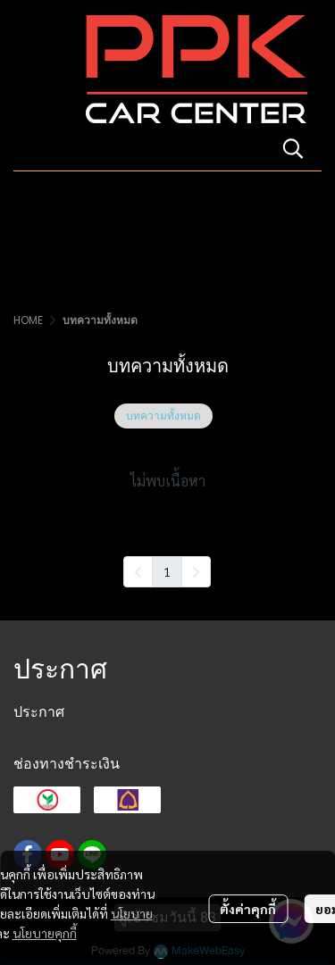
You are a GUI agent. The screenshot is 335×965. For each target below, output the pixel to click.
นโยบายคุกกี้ (45, 933)
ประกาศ (38, 711)
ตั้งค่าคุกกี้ (248, 909)
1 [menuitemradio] (167, 571)
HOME (28, 320)
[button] (293, 148)
